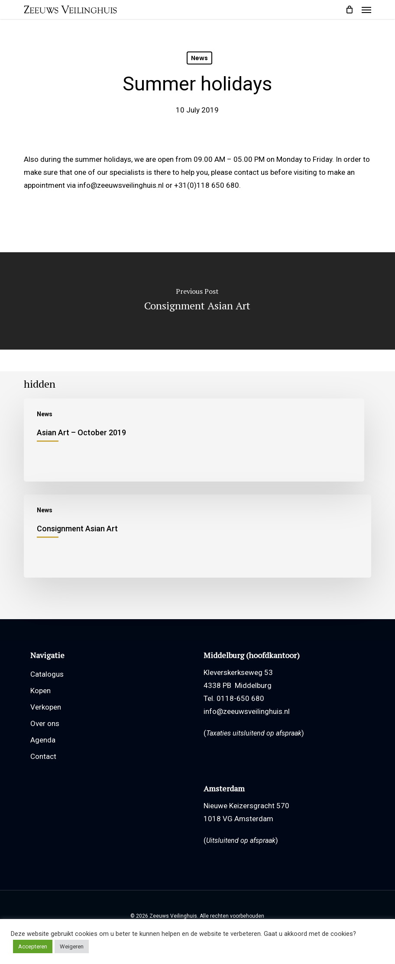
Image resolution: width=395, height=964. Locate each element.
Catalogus (47, 674)
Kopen (40, 690)
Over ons (44, 723)
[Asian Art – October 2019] (194, 440)
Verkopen (45, 707)
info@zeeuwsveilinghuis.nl (247, 711)
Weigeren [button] (72, 946)
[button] (366, 9)
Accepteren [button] (32, 946)
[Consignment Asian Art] (198, 536)
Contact (43, 756)
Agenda (42, 740)
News (199, 58)
